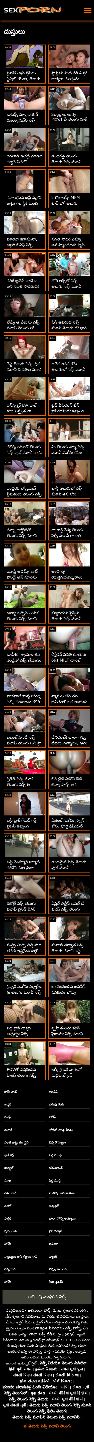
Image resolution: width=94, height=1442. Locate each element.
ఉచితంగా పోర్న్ (40, 1310)
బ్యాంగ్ (53, 1256)
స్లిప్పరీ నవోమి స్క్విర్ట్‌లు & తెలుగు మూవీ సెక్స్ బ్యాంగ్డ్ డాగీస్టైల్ (25, 992)
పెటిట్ (7, 1206)
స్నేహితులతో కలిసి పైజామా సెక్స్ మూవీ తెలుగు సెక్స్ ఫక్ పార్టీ (67, 1034)
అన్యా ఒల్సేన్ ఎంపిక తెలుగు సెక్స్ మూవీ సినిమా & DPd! (22, 619)
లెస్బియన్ (9, 1269)
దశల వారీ (10, 1193)
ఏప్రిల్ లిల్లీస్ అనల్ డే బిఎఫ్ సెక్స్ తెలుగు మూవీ (67, 909)
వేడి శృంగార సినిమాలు (23, 1316)
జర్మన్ (7, 1104)
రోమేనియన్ (55, 1168)
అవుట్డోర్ (54, 1206)
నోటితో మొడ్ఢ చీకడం (61, 1130)
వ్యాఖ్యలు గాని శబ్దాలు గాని (20, 1256)
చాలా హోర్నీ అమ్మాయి (62, 1218)
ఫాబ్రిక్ (7, 1218)
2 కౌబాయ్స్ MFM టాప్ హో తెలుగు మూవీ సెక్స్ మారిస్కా (67, 203)
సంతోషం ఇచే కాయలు (62, 1193)
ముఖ (7, 1180)
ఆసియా (53, 1244)
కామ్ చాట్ (10, 1092)
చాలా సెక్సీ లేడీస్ (42, 1334)
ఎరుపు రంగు (56, 1104)
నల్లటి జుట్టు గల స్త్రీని (16, 1142)
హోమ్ (52, 1117)
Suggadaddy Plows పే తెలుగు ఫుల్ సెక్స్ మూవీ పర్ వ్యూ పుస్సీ (69, 122)
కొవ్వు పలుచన (57, 1269)
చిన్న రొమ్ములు (57, 1142)
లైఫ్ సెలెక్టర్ (55, 1231)
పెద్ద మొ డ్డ (55, 1155)
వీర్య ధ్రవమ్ (56, 1282)
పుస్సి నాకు (10, 1231)
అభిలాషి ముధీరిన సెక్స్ (47, 1296)
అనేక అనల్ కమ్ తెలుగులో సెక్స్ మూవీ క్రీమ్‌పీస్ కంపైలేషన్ (68, 369)
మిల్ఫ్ (7, 1117)
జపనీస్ (53, 1092)
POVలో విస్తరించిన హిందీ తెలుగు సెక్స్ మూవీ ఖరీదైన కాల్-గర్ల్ (24, 1075)
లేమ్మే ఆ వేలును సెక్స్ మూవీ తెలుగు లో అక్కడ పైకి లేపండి (23, 328)
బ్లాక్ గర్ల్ (9, 1155)
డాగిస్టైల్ (8, 1168)
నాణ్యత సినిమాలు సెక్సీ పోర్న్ (58, 1328)
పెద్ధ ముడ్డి (55, 1180)
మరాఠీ (8, 1130)
